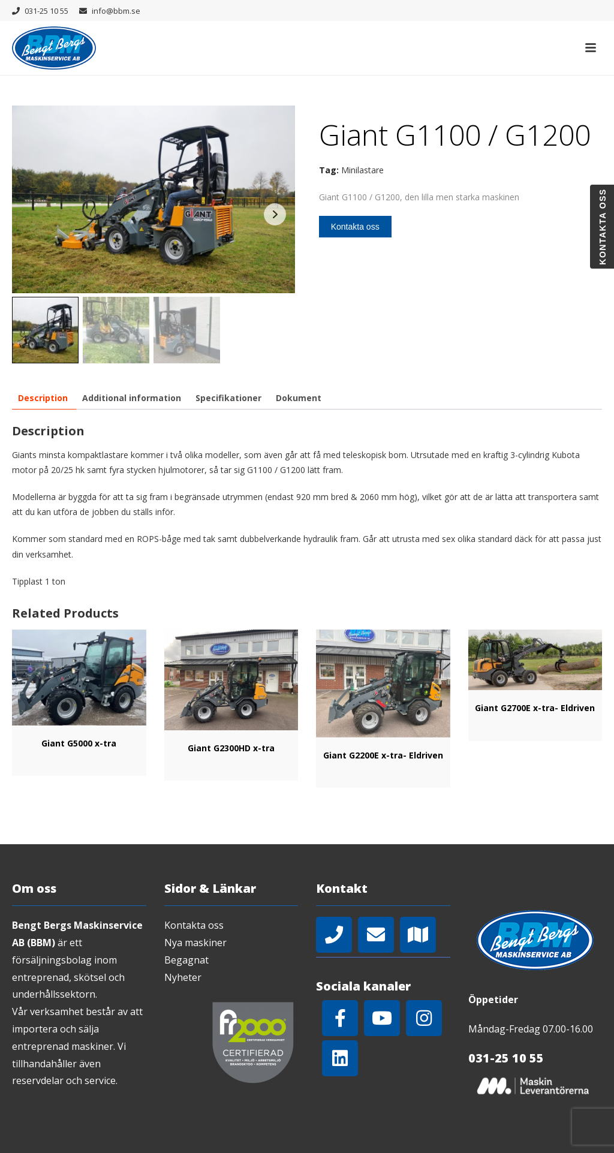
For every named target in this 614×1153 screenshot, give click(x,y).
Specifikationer (228, 398)
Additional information (131, 398)
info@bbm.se (116, 10)
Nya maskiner (195, 942)
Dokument (298, 398)
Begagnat (186, 960)
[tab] (43, 398)
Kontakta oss (355, 226)
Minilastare (362, 170)
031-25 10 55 (46, 10)
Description (43, 398)
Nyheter (182, 977)
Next (275, 214)
